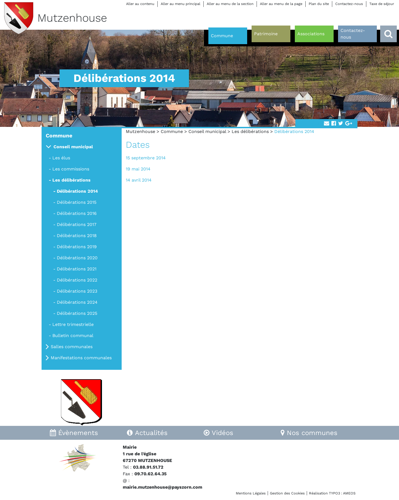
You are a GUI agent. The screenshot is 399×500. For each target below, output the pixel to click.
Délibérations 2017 (76, 224)
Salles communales (72, 346)
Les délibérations (250, 131)
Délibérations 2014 (77, 191)
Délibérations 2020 (77, 257)
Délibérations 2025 (77, 313)
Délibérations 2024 (77, 302)
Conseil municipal (207, 131)
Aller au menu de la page (281, 4)
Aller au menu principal (180, 4)
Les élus (61, 157)
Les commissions (70, 169)
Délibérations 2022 (77, 280)
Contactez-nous (349, 4)
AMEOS (349, 493)
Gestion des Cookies (287, 493)
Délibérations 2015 (76, 202)
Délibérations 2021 (76, 269)
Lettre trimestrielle (73, 324)
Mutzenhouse (140, 131)
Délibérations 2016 (77, 213)
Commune (172, 131)
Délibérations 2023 (77, 291)
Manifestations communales (81, 357)
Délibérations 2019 (77, 246)
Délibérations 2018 (77, 235)
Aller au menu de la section (230, 4)
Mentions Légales (251, 493)
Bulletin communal (72, 335)
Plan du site (319, 4)
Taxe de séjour (381, 4)
